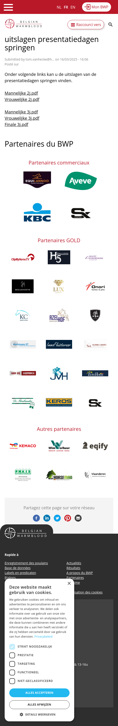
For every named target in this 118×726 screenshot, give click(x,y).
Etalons (10, 577)
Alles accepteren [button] (40, 693)
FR (66, 7)
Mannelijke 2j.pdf (21, 93)
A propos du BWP (80, 573)
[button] (39, 714)
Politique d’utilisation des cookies (78, 592)
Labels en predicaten (20, 573)
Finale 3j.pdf (16, 124)
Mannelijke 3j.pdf (21, 112)
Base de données (18, 568)
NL (59, 7)
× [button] (69, 583)
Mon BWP (100, 7)
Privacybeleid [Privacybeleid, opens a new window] (44, 637)
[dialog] (39, 650)
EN (72, 7)
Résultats (73, 568)
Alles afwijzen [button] (39, 705)
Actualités (74, 563)
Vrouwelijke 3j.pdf (22, 118)
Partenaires (75, 577)
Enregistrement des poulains (26, 563)
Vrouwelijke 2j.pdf (22, 99)
